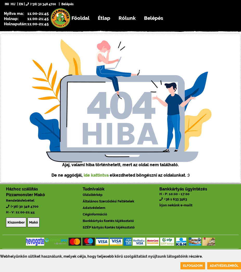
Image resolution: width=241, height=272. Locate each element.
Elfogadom (193, 266)
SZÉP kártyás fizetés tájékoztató (109, 227)
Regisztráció (72, 37)
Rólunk (127, 18)
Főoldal (80, 18)
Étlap (104, 18)
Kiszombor (16, 222)
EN (21, 4)
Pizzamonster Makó (25, 194)
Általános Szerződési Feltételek (108, 201)
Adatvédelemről (224, 266)
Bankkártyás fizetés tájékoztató (108, 221)
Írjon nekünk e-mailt (175, 205)
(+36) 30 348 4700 (41, 4)
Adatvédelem (94, 208)
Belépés (67, 4)
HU (10, 4)
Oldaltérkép (92, 195)
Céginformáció (95, 214)
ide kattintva (96, 175)
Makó (33, 222)
